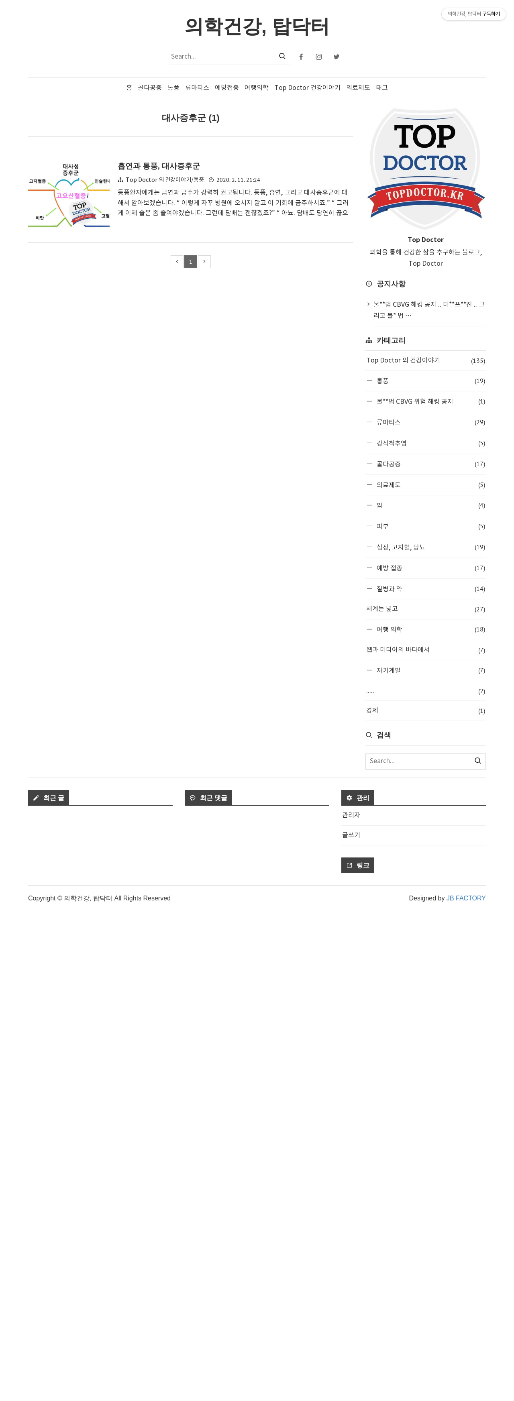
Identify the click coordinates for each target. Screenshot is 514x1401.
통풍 (173, 88)
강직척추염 (430, 443)
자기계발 (430, 670)
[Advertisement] (425, 849)
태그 (382, 88)
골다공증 (150, 88)
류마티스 (197, 88)
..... (425, 691)
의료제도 (358, 88)
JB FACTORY (466, 1388)
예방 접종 (430, 568)
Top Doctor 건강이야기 (307, 88)
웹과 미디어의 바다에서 (425, 650)
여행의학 (257, 88)
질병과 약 (430, 589)
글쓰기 (351, 1325)
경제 (425, 711)
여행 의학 (430, 629)
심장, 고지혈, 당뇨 (430, 547)
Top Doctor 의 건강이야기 (425, 361)
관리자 (351, 1305)
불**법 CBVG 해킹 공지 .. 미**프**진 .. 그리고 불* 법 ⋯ (429, 310)
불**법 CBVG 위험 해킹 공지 (430, 401)
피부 (430, 526)
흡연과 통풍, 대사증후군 (159, 166)
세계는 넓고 (425, 609)
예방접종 (227, 88)
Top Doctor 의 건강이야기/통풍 (165, 180)
